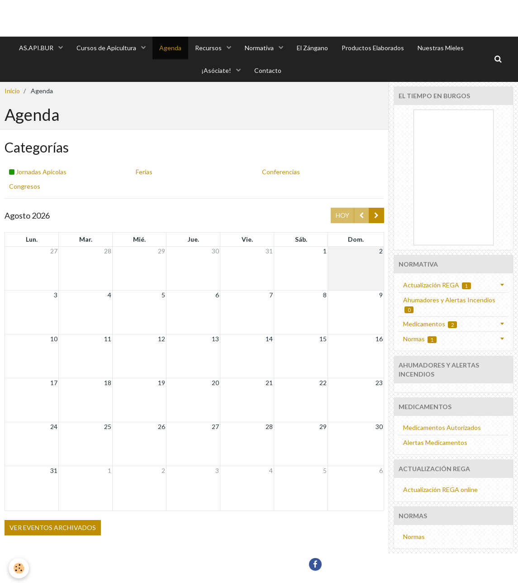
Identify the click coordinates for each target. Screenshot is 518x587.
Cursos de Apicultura (107, 48)
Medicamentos (430, 324)
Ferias (144, 172)
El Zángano (312, 48)
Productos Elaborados (373, 48)
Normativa (260, 48)
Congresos (24, 186)
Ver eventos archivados (53, 527)
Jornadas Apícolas (38, 172)
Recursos (209, 48)
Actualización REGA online (440, 489)
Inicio (12, 91)
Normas (420, 339)
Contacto (267, 70)
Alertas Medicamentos (435, 442)
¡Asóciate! (217, 70)
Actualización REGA (437, 285)
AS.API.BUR (37, 48)
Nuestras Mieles (441, 48)
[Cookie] (19, 568)
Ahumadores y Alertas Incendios (449, 304)
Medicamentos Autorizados (442, 427)
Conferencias (281, 172)
